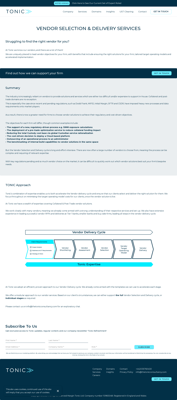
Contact (142, 11)
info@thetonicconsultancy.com (151, 372)
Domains (96, 11)
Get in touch (160, 11)
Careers (96, 375)
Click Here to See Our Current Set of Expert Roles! (96, 3)
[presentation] (153, 339)
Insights (110, 11)
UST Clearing (126, 11)
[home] (19, 12)
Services (82, 11)
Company (68, 11)
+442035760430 (144, 369)
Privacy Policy (126, 372)
